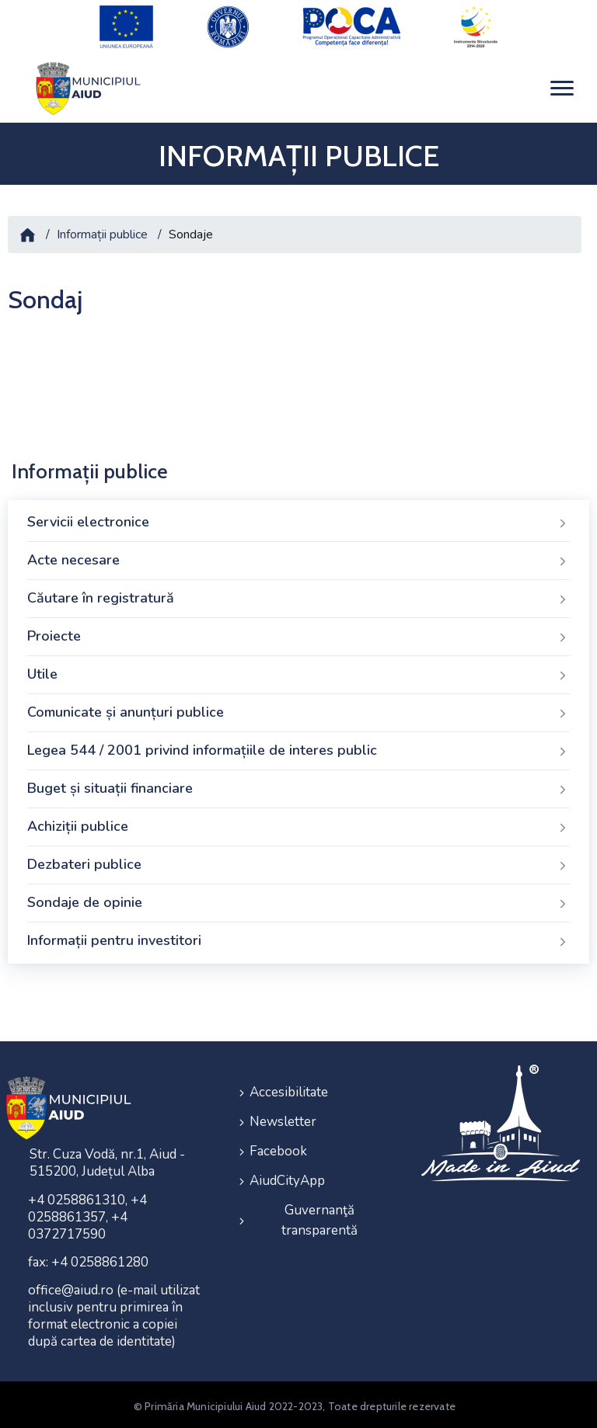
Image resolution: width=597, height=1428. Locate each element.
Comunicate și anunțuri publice (298, 710)
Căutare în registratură (298, 595)
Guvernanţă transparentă (319, 1209)
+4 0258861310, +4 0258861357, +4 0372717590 (87, 1214)
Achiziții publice (298, 824)
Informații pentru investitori (298, 938)
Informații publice (102, 230)
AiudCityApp (287, 1171)
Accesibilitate (289, 1087)
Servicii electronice (298, 519)
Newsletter (283, 1115)
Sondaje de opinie (298, 900)
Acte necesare (298, 557)
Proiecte (298, 634)
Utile (298, 672)
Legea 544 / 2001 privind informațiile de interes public (298, 748)
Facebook (278, 1143)
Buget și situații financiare (298, 786)
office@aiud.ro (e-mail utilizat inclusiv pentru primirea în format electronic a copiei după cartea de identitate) (114, 1312)
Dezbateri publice (298, 862)
